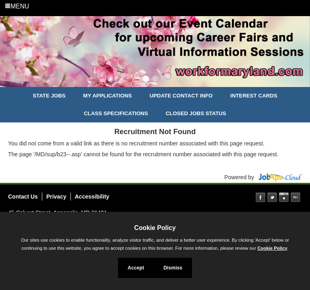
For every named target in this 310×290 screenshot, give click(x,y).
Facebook (260, 197)
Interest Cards (253, 96)
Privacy (56, 196)
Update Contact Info (181, 96)
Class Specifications (116, 113)
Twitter (272, 197)
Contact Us (23, 196)
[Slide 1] (146, 80)
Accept (136, 268)
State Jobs (49, 96)
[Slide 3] (164, 80)
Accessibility (92, 196)
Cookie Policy (155, 227)
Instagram (284, 197)
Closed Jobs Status (196, 113)
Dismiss (172, 268)
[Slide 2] (155, 80)
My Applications (107, 96)
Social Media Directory (295, 197)
